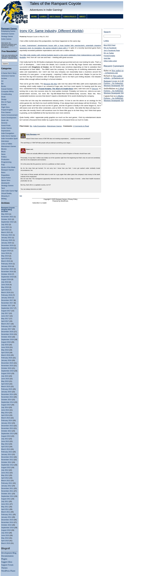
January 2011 (6, 517)
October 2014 (6, 399)
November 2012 (7, 460)
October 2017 (6, 305)
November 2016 (7, 334)
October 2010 (6, 525)
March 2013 (5, 449)
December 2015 (7, 363)
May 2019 (5, 256)
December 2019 (7, 245)
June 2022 (5, 227)
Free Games (6, 112)
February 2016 (6, 358)
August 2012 (6, 467)
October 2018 (6, 274)
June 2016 (5, 347)
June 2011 (5, 504)
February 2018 (6, 295)
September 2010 (7, 527)
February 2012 (6, 483)
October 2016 (6, 337)
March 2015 (5, 386)
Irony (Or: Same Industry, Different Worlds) (51, 31)
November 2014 (7, 397)
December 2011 (7, 488)
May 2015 (5, 381)
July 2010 (4, 533)
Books (3, 86)
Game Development (8, 118)
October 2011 (6, 494)
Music (3, 152)
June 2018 (5, 285)
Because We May (50, 84)
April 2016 (5, 352)
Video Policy (69, 16)
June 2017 (5, 316)
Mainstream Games (8, 146)
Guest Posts (5, 125)
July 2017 (4, 313)
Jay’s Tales (54, 16)
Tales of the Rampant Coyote (55, 3)
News (3, 154)
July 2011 (4, 501)
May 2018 (5, 287)
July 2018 (4, 282)
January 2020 (6, 243)
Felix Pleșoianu (31, 134)
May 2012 (5, 475)
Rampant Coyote (110, 81)
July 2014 (4, 407)
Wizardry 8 (5, 196)
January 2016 (6, 360)
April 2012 (5, 478)
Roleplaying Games (8, 31)
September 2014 (7, 402)
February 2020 (6, 240)
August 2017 (6, 311)
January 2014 (6, 423)
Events (3, 104)
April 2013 (5, 446)
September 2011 (7, 496)
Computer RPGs (7, 91)
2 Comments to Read (81, 126)
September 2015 (7, 371)
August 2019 (6, 251)
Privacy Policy (72, 199)
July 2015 (4, 376)
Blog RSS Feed (109, 45)
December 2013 (7, 426)
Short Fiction (6, 178)
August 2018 (6, 279)
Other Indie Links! (110, 61)
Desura (94, 89)
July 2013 (4, 439)
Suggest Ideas (6, 562)
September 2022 (7, 222)
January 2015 (6, 392)
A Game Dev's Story (8, 73)
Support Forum (7, 565)
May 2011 (5, 507)
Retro (3, 172)
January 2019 (6, 266)
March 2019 (5, 261)
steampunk (5, 183)
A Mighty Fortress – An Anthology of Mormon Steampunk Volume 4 (116, 83)
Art (2, 81)
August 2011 (6, 499)
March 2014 (5, 418)
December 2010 (7, 520)
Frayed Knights (7, 110)
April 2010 (5, 541)
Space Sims (5, 180)
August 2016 (6, 342)
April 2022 (5, 230)
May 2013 (5, 444)
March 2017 (5, 324)
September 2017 (7, 308)
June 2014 (5, 410)
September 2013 (7, 433)
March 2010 (5, 543)
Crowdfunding (6, 94)
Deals (3, 97)
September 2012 (7, 465)
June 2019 (5, 253)
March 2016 (5, 355)
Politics (4, 157)
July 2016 (4, 345)
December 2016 (7, 332)
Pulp (3, 165)
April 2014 (5, 415)
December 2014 (7, 394)
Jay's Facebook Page (112, 50)
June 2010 (5, 535)
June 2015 (5, 379)
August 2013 (6, 436)
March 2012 (5, 480)
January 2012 (6, 486)
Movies (4, 149)
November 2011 (7, 491)
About (82, 16)
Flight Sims (5, 107)
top (21, 196)
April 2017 (5, 321)
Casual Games (6, 89)
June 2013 (5, 441)
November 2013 (7, 428)
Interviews (5, 141)
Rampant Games (7, 170)
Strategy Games (7, 36)
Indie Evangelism (7, 133)
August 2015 (6, 373)
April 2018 (5, 290)
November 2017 (7, 303)
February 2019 (6, 264)
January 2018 (6, 298)
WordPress (64, 201)
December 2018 (7, 269)
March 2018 (5, 292)
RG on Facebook (110, 48)
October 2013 (6, 431)
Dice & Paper (6, 102)
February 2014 (6, 420)
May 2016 (5, 350)
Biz (2, 84)
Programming (6, 162)
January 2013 (6, 454)
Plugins (4, 559)
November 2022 (7, 217)
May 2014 (5, 413)
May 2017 (5, 318)
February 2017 (6, 326)
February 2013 (6, 452)
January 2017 (6, 329)
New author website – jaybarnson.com (116, 72)
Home (34, 16)
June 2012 (5, 473)
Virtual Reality (6, 193)
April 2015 (5, 384)
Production (5, 159)
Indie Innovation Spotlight (10, 138)
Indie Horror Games (8, 136)
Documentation (7, 556)
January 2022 (6, 237)
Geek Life (4, 120)
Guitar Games (6, 128)
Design (3, 99)
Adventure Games (7, 34)
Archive (4, 78)
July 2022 (4, 224)
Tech (3, 188)
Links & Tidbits (6, 144)
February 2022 (6, 235)
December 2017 (7, 300)
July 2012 (4, 470)
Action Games (6, 39)
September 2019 (7, 248)
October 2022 (6, 219)
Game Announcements (9, 115)
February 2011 (6, 514)
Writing (3, 199)
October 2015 (6, 368)
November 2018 (7, 271)
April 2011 (5, 509)
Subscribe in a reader (39, 203)
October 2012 (6, 462)
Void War (107, 58)
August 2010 (6, 530)
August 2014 (6, 405)
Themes (4, 568)
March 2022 (5, 232)
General (4, 123)
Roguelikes (5, 175)
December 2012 (7, 457)
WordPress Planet (8, 571)
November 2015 (7, 366)
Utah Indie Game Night (9, 191)
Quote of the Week (8, 167)
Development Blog (8, 553)
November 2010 (7, 522)
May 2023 (5, 214)
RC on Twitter (109, 53)
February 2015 (6, 389)
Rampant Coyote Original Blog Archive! (8, 209)
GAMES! (43, 16)
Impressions (5, 131)
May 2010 (5, 538)
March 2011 (5, 512)
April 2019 (5, 258)
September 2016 (7, 339)
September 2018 (7, 277)
